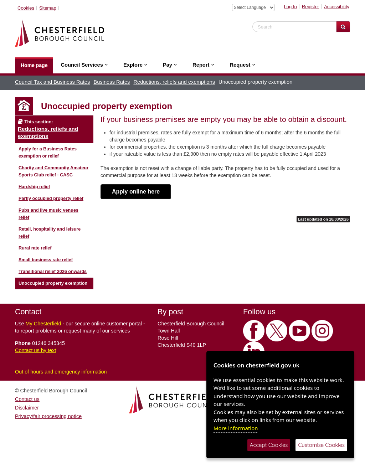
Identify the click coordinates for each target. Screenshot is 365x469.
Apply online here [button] (136, 192)
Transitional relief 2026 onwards (53, 271)
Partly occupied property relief (51, 198)
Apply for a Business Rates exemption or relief (48, 152)
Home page (34, 65)
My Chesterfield (43, 323)
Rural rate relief (35, 248)
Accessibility (336, 6)
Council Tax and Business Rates (52, 82)
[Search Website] (343, 26)
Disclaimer (27, 408)
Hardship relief (34, 186)
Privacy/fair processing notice (48, 416)
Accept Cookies (269, 445)
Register (310, 6)
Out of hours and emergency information (61, 372)
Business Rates (111, 82)
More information (236, 428)
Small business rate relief (46, 259)
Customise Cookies (321, 445)
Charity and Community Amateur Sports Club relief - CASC (53, 171)
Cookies (25, 8)
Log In (290, 6)
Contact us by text (35, 350)
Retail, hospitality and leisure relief (50, 233)
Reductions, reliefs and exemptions (174, 82)
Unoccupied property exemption (53, 283)
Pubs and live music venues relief (48, 214)
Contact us (27, 399)
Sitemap (47, 8)
